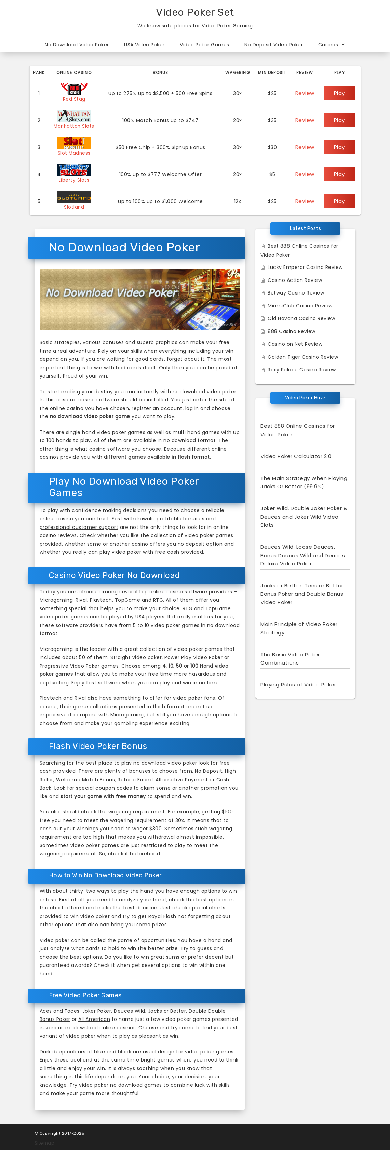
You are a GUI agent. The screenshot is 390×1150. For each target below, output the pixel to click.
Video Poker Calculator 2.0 (295, 454)
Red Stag (75, 99)
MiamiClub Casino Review (300, 304)
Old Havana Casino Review (301, 316)
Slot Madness (75, 152)
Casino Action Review (295, 278)
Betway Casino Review (296, 291)
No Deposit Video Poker (273, 44)
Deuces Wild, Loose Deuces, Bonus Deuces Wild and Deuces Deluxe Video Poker (302, 553)
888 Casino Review (291, 329)
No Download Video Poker (77, 44)
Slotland (75, 205)
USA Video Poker (144, 44)
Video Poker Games (204, 44)
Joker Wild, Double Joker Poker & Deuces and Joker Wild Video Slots (303, 515)
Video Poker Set (195, 12)
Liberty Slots (75, 179)
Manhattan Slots (75, 125)
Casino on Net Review (295, 342)
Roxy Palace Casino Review (302, 368)
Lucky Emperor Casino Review (305, 265)
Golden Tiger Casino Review (303, 355)
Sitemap (45, 1141)
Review (306, 93)
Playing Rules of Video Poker (298, 682)
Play (340, 93)
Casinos (331, 44)
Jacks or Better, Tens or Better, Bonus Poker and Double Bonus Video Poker (302, 592)
